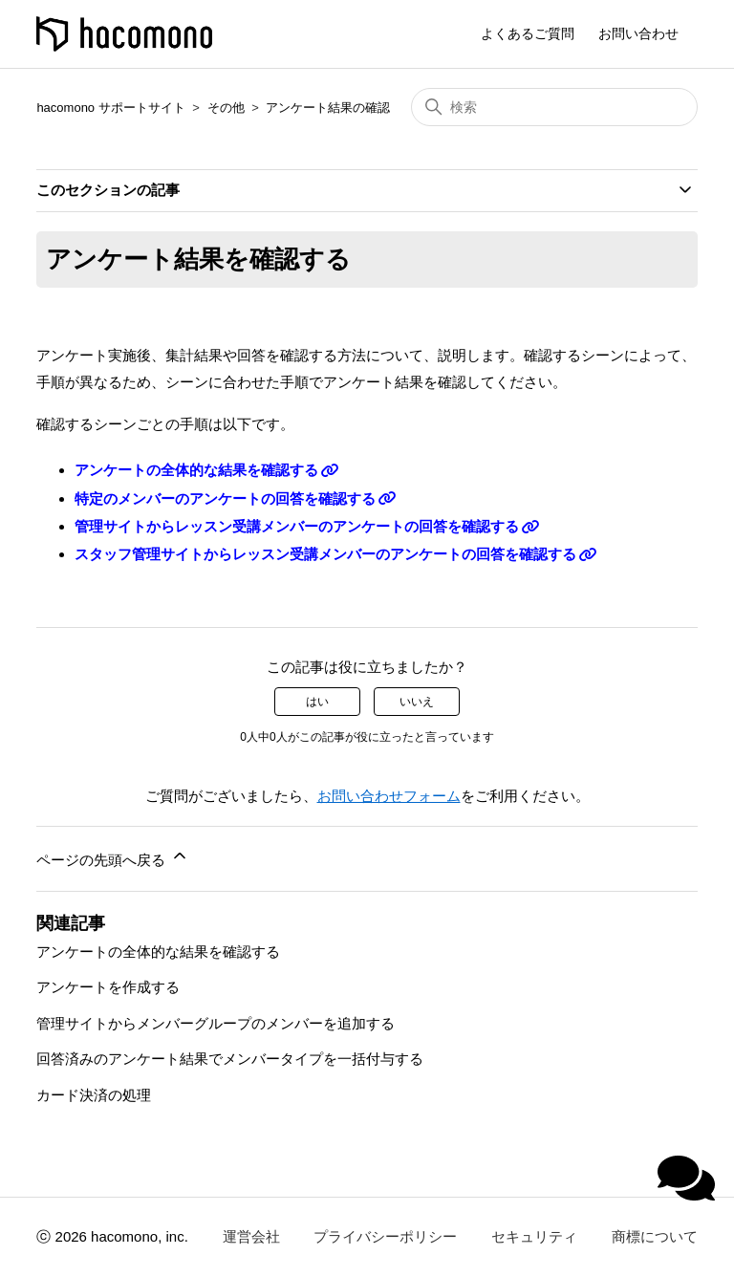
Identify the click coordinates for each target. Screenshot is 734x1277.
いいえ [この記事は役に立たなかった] (416, 701)
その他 (226, 107)
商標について (655, 1236)
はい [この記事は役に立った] (317, 701)
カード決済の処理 (93, 1095)
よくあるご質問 (527, 33)
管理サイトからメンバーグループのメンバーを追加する (215, 1023)
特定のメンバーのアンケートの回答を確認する (225, 498)
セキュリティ (534, 1236)
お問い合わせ (638, 33)
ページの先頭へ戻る (112, 857)
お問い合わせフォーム (389, 796)
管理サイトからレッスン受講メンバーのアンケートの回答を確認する (297, 526)
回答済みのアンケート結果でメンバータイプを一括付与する (229, 1058)
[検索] (554, 107)
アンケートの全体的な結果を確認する (196, 470)
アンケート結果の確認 (328, 107)
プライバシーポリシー (385, 1236)
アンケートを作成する (108, 987)
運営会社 (251, 1236)
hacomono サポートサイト (110, 107)
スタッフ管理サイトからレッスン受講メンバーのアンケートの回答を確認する (325, 554)
